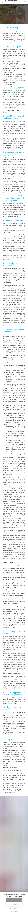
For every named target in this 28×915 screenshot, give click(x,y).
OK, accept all (14, 900)
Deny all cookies (13, 904)
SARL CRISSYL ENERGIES (14, 1)
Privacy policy (14, 911)
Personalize (14, 908)
